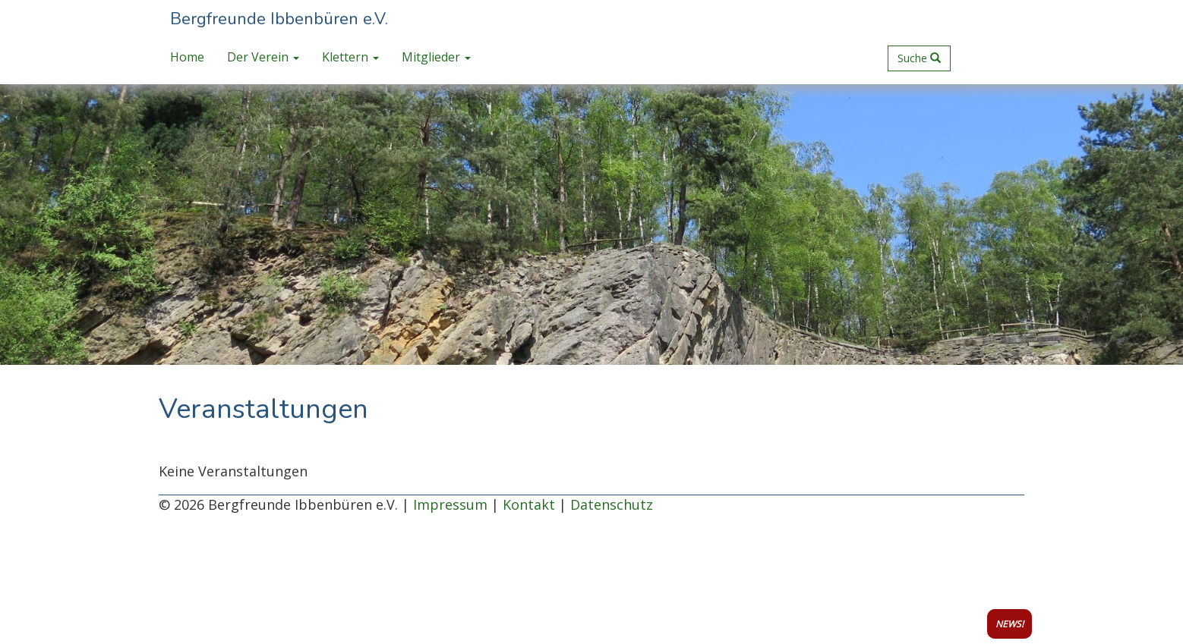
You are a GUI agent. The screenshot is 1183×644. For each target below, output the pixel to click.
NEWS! (1009, 623)
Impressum (450, 504)
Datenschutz (611, 504)
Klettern (350, 57)
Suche (919, 58)
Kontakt (529, 504)
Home (187, 57)
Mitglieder (436, 57)
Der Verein (263, 57)
